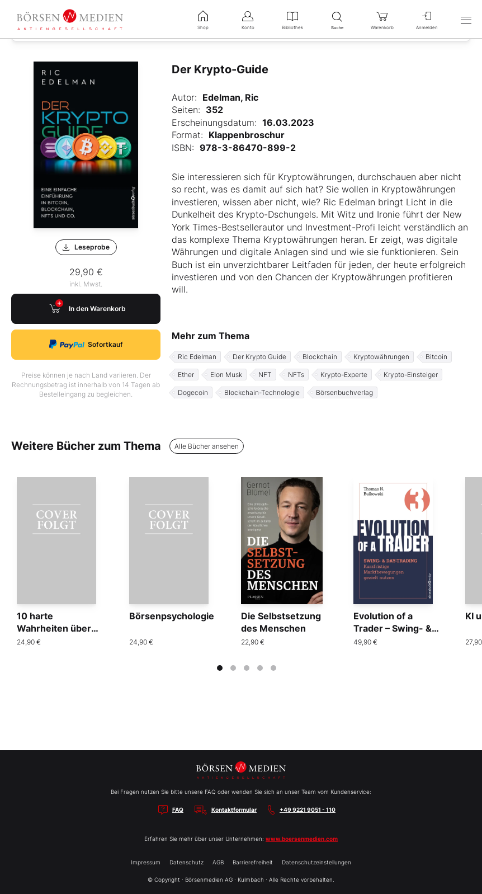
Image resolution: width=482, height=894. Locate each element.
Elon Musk (226, 374)
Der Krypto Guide (259, 356)
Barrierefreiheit (253, 862)
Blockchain (320, 356)
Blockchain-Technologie (262, 392)
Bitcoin (436, 356)
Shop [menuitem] (203, 19)
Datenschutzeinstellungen (316, 862)
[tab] (220, 668)
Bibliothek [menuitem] (292, 19)
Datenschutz (186, 862)
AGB (218, 862)
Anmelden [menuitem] (426, 19)
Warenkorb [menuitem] (382, 19)
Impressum (145, 862)
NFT (265, 374)
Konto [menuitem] (247, 19)
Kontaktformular (234, 809)
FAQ (177, 809)
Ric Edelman (197, 356)
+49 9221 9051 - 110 (307, 809)
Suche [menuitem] (337, 19)
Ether (186, 374)
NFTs (296, 374)
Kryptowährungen (381, 356)
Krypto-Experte (343, 374)
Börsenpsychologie (171, 616)
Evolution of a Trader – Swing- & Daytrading (392, 628)
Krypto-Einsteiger (411, 374)
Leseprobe (86, 247)
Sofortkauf (86, 344)
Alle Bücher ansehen (206, 446)
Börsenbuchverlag (344, 392)
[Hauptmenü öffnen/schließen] (466, 19)
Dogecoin (193, 392)
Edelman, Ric (230, 97)
